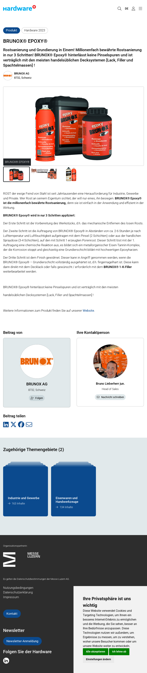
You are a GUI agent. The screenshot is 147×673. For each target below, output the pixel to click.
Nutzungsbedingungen (18, 588)
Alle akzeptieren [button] (95, 651)
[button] (16, 174)
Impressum (11, 597)
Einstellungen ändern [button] (98, 659)
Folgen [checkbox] (37, 398)
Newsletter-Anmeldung (22, 641)
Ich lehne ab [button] (119, 651)
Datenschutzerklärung (18, 592)
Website (88, 310)
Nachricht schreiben (110, 397)
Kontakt (11, 613)
